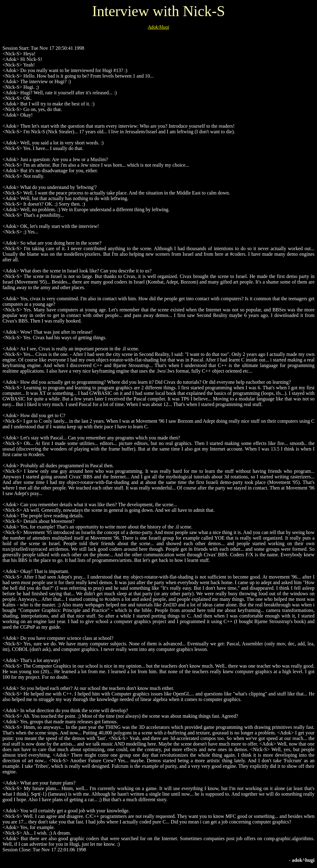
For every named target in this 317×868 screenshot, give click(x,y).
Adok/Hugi (158, 27)
